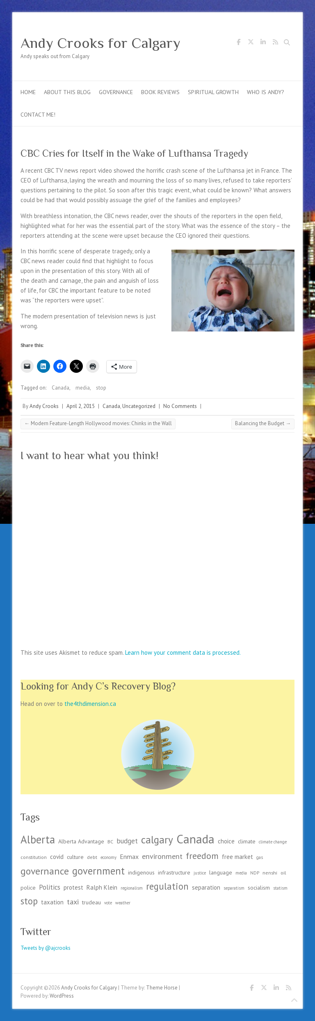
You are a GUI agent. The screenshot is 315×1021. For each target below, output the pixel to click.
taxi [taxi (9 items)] (73, 901)
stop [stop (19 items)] (29, 901)
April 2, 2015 (80, 406)
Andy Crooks (44, 406)
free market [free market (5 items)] (237, 857)
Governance (116, 92)
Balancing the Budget (263, 423)
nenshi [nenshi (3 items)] (269, 872)
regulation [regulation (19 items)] (167, 886)
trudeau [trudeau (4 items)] (91, 902)
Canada (60, 387)
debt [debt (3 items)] (92, 857)
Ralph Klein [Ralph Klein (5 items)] (102, 887)
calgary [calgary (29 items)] (157, 839)
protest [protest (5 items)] (73, 887)
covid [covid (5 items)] (57, 857)
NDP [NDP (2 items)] (254, 873)
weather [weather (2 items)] (122, 903)
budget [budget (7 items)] (127, 840)
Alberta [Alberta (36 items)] (38, 839)
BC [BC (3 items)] (110, 841)
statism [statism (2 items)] (280, 888)
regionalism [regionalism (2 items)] (132, 888)
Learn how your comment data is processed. (183, 652)
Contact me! (38, 114)
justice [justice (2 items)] (200, 873)
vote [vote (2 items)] (108, 903)
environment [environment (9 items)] (162, 856)
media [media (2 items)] (241, 873)
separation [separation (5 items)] (206, 887)
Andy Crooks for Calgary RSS (275, 43)
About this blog (67, 92)
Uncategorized (138, 406)
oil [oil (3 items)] (283, 872)
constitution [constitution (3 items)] (34, 857)
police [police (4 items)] (28, 887)
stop (101, 387)
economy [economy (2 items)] (108, 857)
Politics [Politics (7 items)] (49, 887)
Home (28, 92)
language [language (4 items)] (220, 872)
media (82, 387)
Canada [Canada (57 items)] (195, 839)
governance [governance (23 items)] (45, 871)
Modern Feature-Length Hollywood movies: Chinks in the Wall (98, 423)
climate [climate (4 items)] (247, 841)
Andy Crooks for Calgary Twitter (250, 43)
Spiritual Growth (213, 92)
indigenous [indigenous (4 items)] (141, 872)
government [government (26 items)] (98, 870)
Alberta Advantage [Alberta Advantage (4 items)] (81, 841)
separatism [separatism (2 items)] (234, 888)
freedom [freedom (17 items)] (202, 855)
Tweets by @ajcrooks (46, 947)
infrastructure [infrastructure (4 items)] (174, 872)
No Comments (180, 406)
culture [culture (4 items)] (75, 857)
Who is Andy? (265, 92)
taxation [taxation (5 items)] (52, 902)
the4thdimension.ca (90, 704)
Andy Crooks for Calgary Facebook (238, 43)
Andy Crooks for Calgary (100, 43)
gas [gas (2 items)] (259, 857)
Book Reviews (160, 92)
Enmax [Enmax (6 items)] (129, 856)
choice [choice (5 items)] (226, 841)
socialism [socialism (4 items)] (259, 887)
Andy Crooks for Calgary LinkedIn (263, 43)
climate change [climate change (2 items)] (273, 842)
